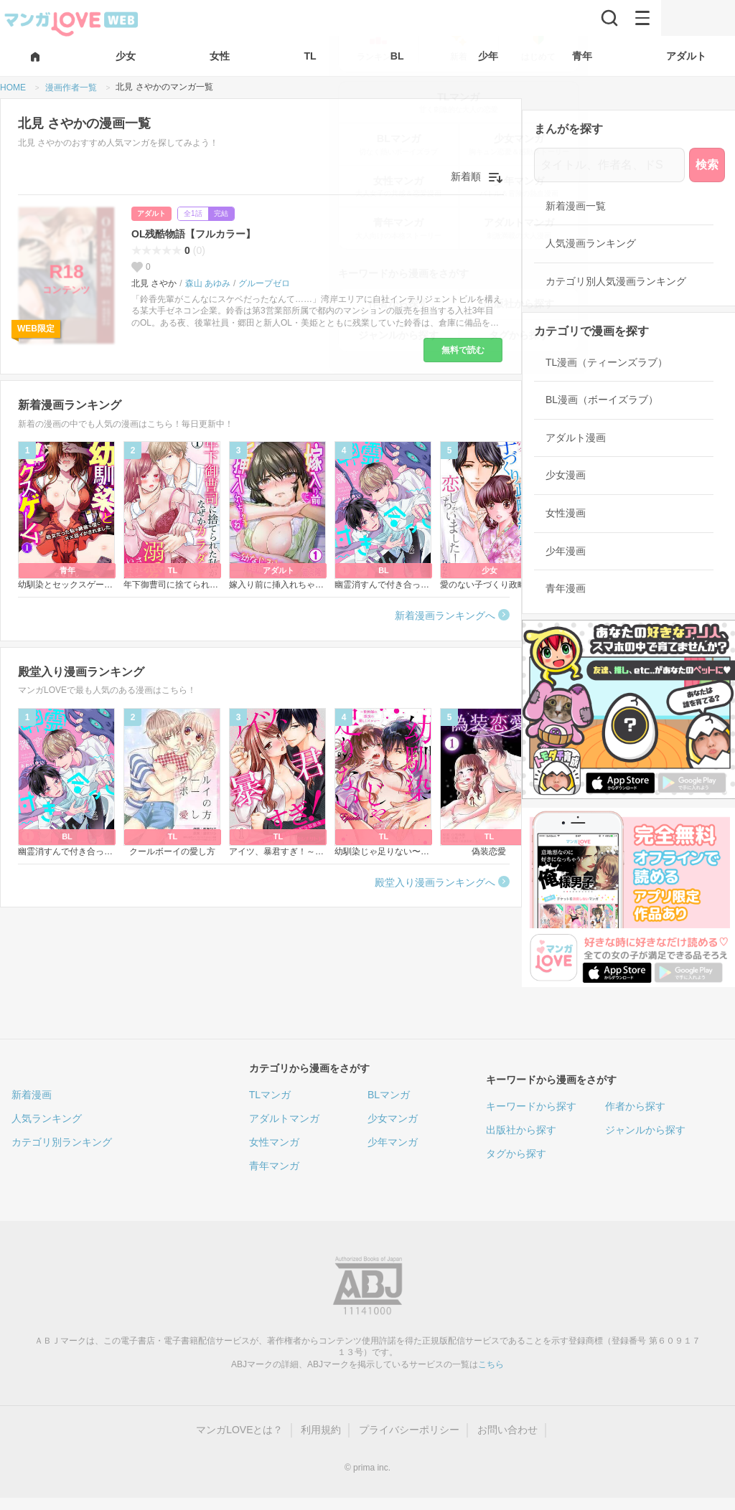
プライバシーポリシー (409, 1429)
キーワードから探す (531, 1106)
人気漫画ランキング (591, 243)
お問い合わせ (507, 1429)
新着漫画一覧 (576, 206)
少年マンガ (393, 1142)
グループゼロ (264, 283)
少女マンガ (393, 1118)
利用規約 (321, 1429)
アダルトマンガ (284, 1118)
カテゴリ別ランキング (61, 1142)
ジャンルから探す (645, 1130)
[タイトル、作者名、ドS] (609, 165)
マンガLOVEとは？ (239, 1429)
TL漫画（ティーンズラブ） (607, 362)
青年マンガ (274, 1165)
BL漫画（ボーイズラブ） (602, 399)
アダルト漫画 (576, 437)
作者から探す (635, 1106)
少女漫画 (566, 475)
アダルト (151, 213)
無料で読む (462, 350)
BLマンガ (389, 1094)
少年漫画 (566, 551)
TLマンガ (270, 1094)
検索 (707, 165)
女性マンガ (274, 1142)
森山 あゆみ (207, 283)
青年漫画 (566, 588)
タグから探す (516, 1153)
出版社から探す (521, 1130)
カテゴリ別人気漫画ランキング (616, 281)
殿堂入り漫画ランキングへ (435, 882)
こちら (491, 1364)
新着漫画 (31, 1094)
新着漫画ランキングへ (445, 615)
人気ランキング (46, 1118)
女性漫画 (566, 513)
